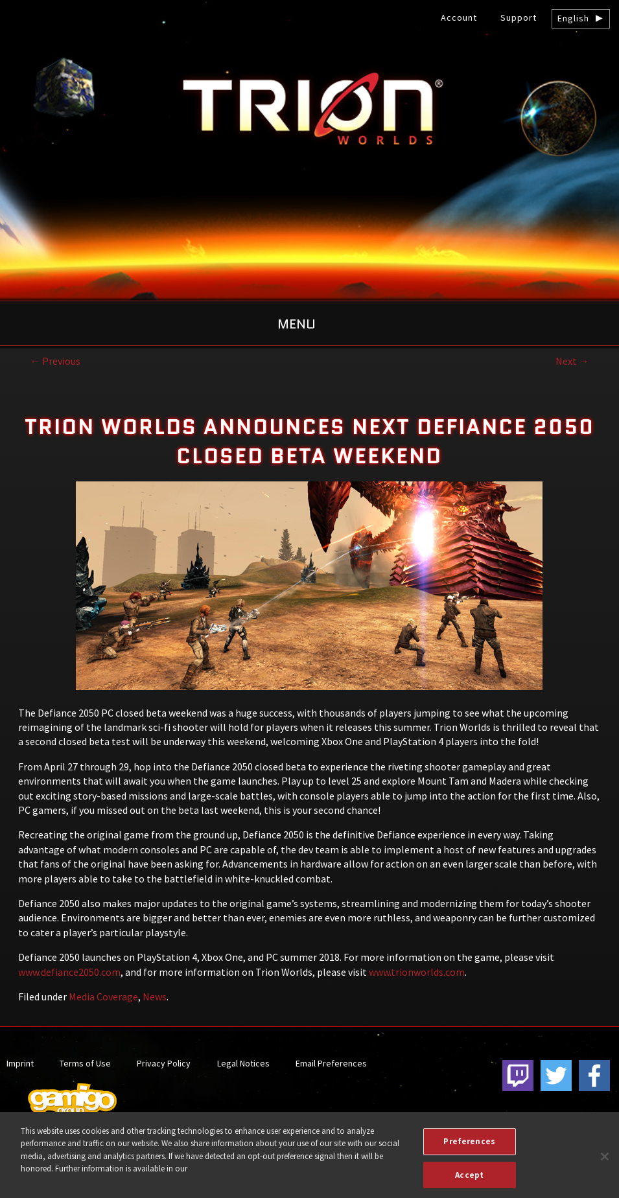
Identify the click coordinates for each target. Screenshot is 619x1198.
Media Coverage (103, 996)
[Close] (604, 1163)
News (155, 996)
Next (572, 360)
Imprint (20, 1063)
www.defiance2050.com (69, 971)
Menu (296, 324)
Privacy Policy (164, 1063)
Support (518, 17)
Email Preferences (331, 1063)
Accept (469, 1181)
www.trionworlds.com (416, 971)
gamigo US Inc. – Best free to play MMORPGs (310, 107)
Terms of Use (85, 1063)
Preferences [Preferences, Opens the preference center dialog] (469, 1147)
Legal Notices (243, 1063)
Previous (55, 360)
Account (459, 17)
